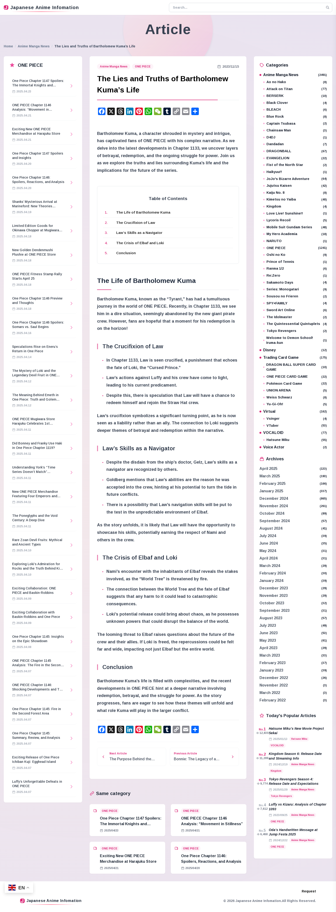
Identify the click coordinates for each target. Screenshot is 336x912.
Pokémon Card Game (295, 384)
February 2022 (272, 700)
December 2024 (273, 498)
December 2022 (273, 678)
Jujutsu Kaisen (295, 186)
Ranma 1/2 (295, 269)
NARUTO (295, 241)
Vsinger (295, 419)
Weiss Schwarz (295, 397)
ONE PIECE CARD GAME (295, 377)
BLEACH (295, 110)
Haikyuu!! (295, 172)
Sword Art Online (295, 310)
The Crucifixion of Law (135, 223)
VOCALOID (293, 433)
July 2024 (267, 536)
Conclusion (126, 253)
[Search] (327, 7)
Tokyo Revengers (295, 331)
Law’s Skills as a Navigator (139, 233)
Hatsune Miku (295, 440)
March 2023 (269, 655)
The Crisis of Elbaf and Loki (140, 243)
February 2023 (272, 663)
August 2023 (270, 618)
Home (8, 46)
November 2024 (273, 506)
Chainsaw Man (295, 130)
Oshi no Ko (295, 255)
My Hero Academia (295, 234)
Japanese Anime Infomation (41, 7)
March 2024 (269, 566)
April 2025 (268, 469)
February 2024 (272, 573)
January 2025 (271, 491)
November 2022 (273, 685)
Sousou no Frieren (295, 296)
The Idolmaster (295, 317)
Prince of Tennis (295, 262)
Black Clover (295, 103)
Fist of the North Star (295, 165)
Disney (293, 350)
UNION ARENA (295, 390)
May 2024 (267, 551)
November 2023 (273, 596)
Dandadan (295, 144)
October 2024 (271, 513)
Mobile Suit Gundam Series (295, 227)
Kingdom (295, 206)
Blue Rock (295, 117)
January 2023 (271, 670)
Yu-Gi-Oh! (295, 404)
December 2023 (273, 588)
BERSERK (295, 96)
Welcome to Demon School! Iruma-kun (295, 340)
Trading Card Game (293, 357)
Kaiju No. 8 (295, 193)
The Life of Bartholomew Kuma (143, 212)
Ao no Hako (295, 82)
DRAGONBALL (295, 151)
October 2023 (271, 603)
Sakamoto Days (295, 283)
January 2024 (271, 581)
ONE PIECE (142, 66)
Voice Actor (293, 447)
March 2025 (269, 476)
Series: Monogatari (295, 289)
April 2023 (268, 648)
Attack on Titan (295, 89)
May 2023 (267, 640)
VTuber (295, 426)
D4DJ (295, 137)
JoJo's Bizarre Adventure (295, 179)
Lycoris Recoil (295, 220)
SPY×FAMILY (295, 303)
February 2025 (272, 484)
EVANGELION (295, 158)
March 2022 (269, 693)
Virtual (293, 411)
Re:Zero (295, 276)
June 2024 (268, 543)
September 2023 (274, 611)
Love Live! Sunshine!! (295, 213)
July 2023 (267, 625)
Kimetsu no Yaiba (295, 199)
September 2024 (274, 521)
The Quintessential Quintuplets (295, 324)
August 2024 (270, 528)
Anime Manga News (34, 46)
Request (309, 891)
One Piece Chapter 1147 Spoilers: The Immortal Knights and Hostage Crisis (130, 823)
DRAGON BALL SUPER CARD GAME (295, 367)
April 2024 (268, 558)
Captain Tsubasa (295, 124)
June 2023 (268, 633)
